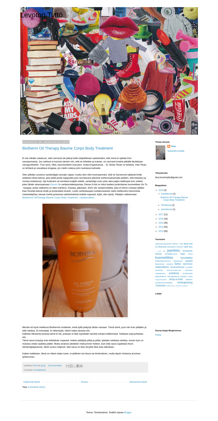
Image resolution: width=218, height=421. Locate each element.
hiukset (179, 247)
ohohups (188, 270)
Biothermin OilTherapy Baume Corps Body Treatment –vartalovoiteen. (58, 197)
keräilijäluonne (171, 254)
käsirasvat (178, 261)
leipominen (160, 264)
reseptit (183, 276)
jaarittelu (173, 250)
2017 (161, 214)
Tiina (173, 146)
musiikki (189, 267)
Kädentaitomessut (163, 261)
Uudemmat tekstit (31, 382)
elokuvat (162, 247)
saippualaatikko (161, 279)
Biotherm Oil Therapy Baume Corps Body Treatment (67, 148)
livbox (177, 263)
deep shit (188, 244)
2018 (161, 190)
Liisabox (169, 264)
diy (156, 247)
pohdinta (174, 273)
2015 (161, 223)
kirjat (183, 254)
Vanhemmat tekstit (138, 382)
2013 (161, 231)
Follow (158, 335)
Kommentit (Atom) (36, 387)
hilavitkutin (171, 247)
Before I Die (178, 244)
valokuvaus (170, 286)
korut (190, 254)
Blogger (127, 412)
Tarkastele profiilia (175, 151)
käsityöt (189, 261)
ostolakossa (160, 273)
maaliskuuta (167, 193)
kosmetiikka (164, 257)
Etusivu (84, 382)
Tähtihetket (160, 285)
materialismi (162, 267)
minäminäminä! (177, 267)
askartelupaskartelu (163, 244)
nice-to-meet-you (174, 270)
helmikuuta (166, 205)
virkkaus (178, 286)
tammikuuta (167, 209)
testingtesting (185, 282)
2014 (161, 227)
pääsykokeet (160, 276)
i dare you (187, 247)
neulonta (159, 270)
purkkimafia (187, 273)
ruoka (190, 276)
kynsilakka (186, 257)
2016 (161, 219)
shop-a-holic (176, 279)
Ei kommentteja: (55, 365)
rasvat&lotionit (40, 370)
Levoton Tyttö (41, 15)
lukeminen (188, 264)
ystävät (184, 286)
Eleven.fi (54, 184)
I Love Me (160, 251)
